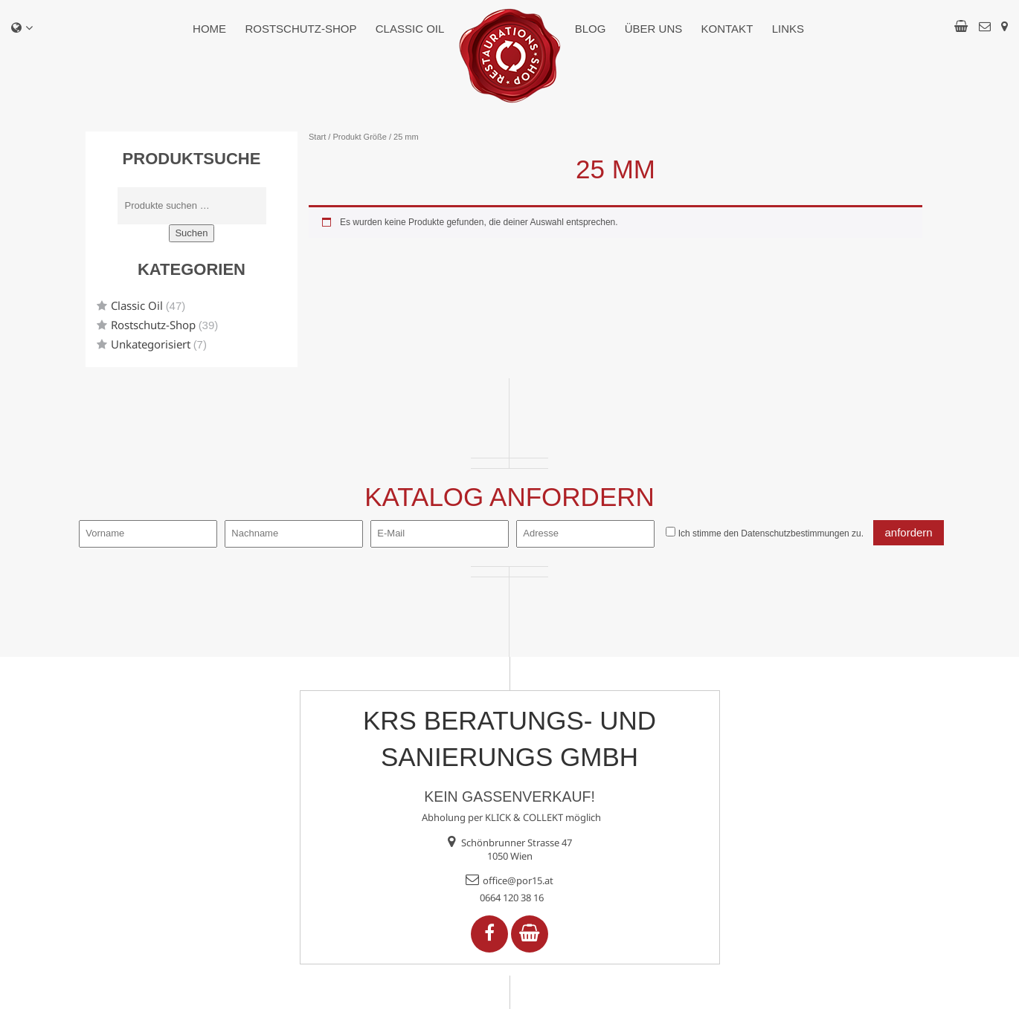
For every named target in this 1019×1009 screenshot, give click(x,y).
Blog (590, 28)
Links (788, 28)
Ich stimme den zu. (771, 533)
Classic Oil (410, 28)
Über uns (654, 28)
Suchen (191, 233)
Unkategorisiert (150, 344)
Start (317, 136)
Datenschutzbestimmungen (795, 533)
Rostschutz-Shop (300, 28)
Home (209, 28)
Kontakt (727, 28)
